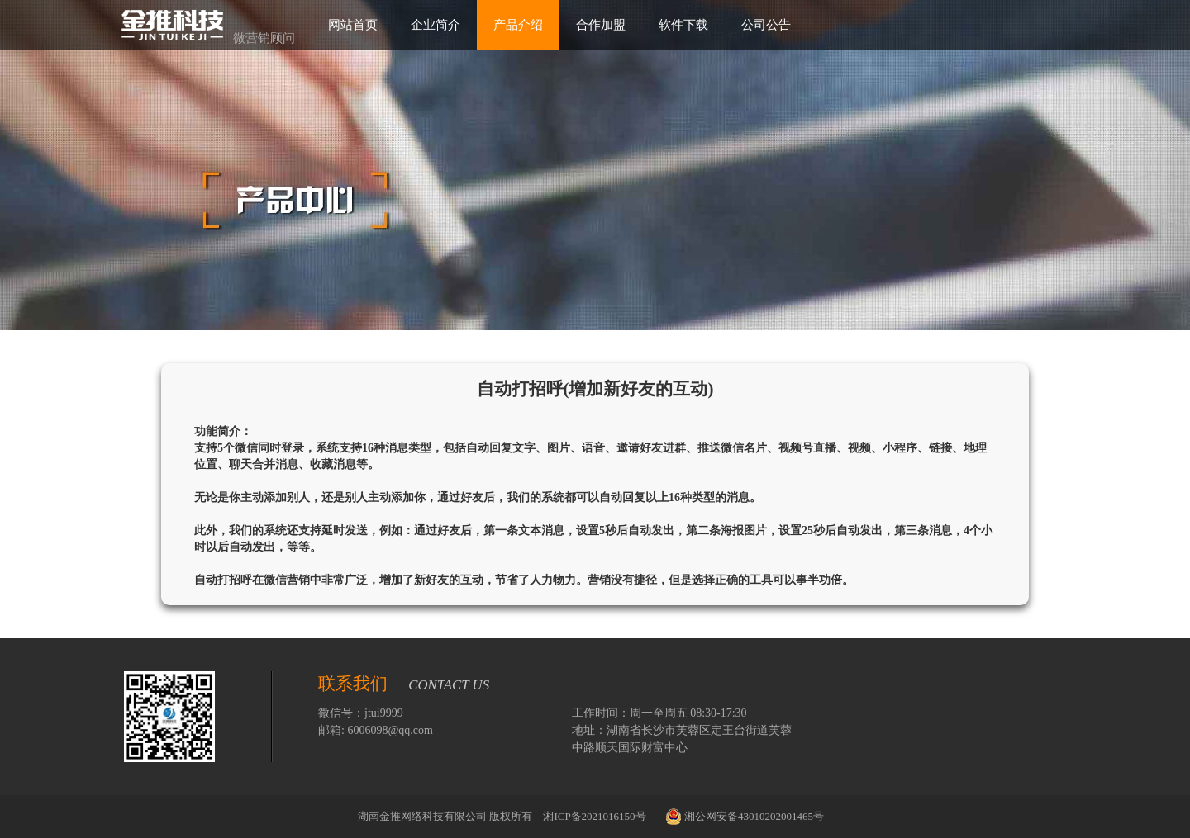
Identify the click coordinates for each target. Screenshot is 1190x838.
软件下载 (683, 24)
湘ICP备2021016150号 (595, 816)
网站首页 (353, 24)
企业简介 (435, 24)
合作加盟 (601, 24)
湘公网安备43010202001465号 (744, 816)
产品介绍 (518, 24)
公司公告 (766, 24)
